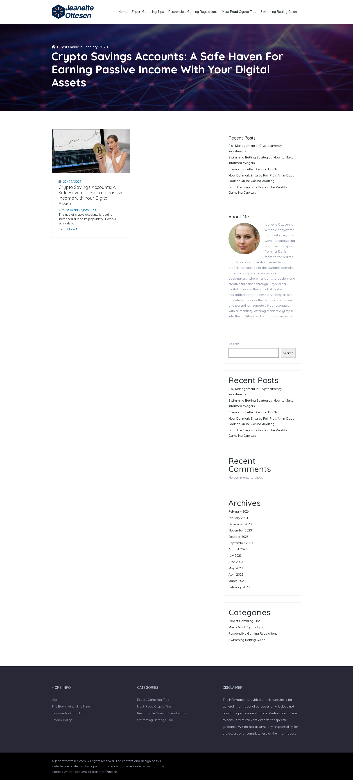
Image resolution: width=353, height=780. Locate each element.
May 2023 (236, 568)
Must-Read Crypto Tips (239, 12)
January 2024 (238, 518)
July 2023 (235, 556)
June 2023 (236, 562)
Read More (68, 229)
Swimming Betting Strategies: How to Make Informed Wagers (261, 160)
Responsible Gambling (68, 713)
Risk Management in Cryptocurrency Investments (255, 148)
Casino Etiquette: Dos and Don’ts (253, 169)
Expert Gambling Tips (148, 12)
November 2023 (240, 530)
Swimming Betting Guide (279, 12)
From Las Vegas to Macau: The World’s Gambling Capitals (258, 189)
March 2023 (237, 581)
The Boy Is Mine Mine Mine (71, 706)
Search (234, 344)
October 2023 (239, 537)
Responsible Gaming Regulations (192, 12)
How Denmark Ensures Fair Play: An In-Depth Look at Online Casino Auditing (262, 178)
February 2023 (239, 587)
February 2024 (239, 511)
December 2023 (240, 524)
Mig (54, 700)
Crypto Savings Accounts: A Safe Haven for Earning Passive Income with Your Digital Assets (91, 195)
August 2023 (238, 549)
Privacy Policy (62, 720)
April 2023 (236, 574)
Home (123, 12)
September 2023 (241, 543)
